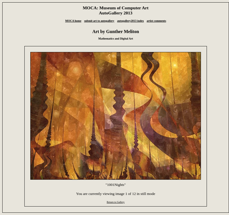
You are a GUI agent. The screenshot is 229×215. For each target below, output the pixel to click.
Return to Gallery (115, 202)
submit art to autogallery (99, 20)
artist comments (156, 20)
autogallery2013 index (130, 20)
